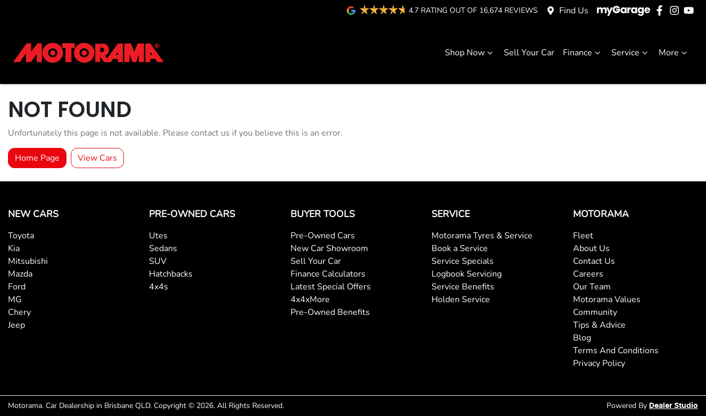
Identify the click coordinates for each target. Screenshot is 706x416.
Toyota (21, 236)
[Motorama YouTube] (691, 10)
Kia (14, 248)
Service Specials (462, 261)
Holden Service (460, 299)
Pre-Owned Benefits (330, 312)
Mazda (20, 274)
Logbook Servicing (466, 274)
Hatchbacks (171, 274)
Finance (583, 53)
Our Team (592, 287)
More (674, 53)
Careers (588, 274)
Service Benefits (462, 287)
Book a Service (459, 248)
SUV (158, 261)
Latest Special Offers (330, 287)
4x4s (158, 287)
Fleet (583, 236)
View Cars (97, 158)
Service (630, 53)
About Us (591, 248)
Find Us (573, 10)
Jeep (16, 325)
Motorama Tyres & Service (482, 236)
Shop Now (470, 53)
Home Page (37, 158)
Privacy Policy (599, 363)
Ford (17, 287)
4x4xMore (310, 299)
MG (15, 299)
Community (595, 312)
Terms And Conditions (616, 350)
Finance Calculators (328, 274)
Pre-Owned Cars (322, 236)
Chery (19, 312)
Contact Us (594, 261)
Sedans (163, 248)
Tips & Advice (599, 325)
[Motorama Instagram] (676, 10)
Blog (582, 338)
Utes (158, 236)
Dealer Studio (673, 406)
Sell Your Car (529, 53)
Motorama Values (607, 299)
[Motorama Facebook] (661, 10)
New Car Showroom (329, 248)
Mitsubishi (28, 261)
